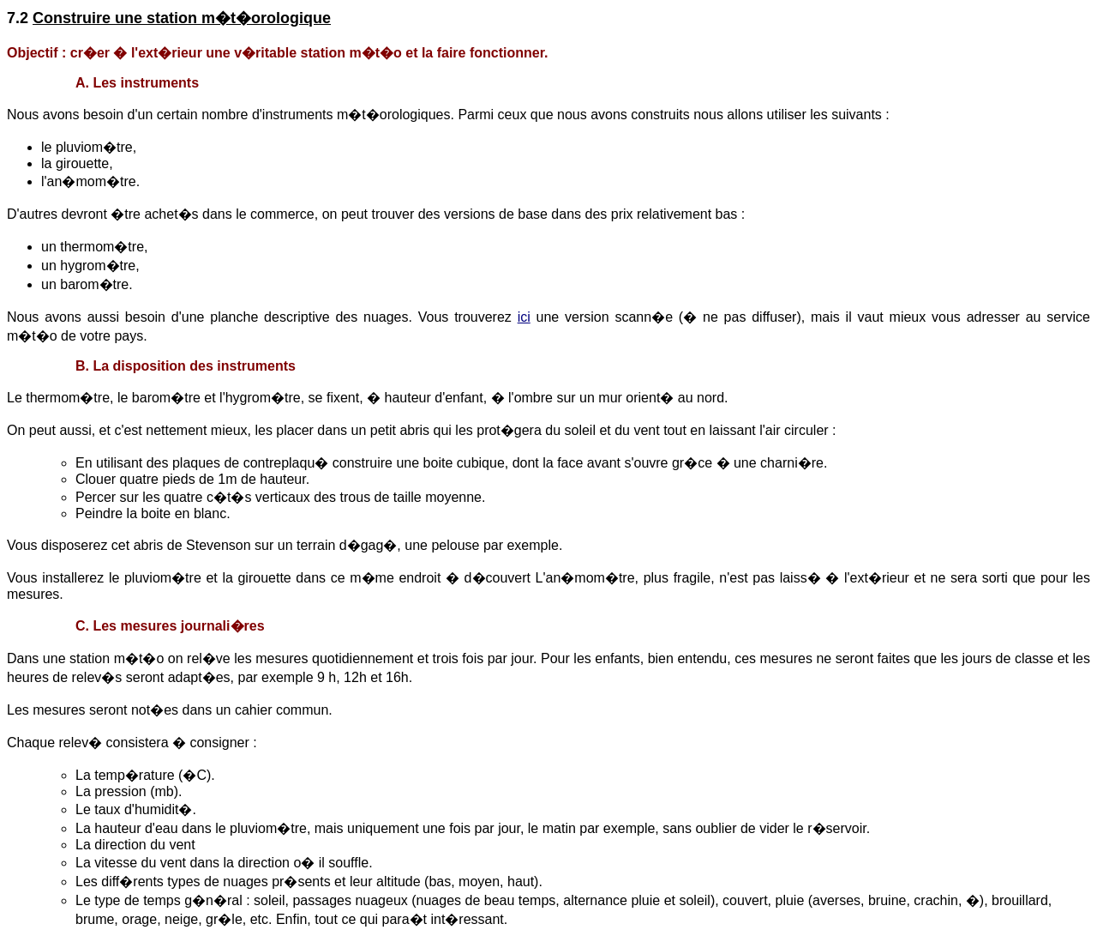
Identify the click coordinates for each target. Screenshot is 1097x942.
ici (524, 317)
